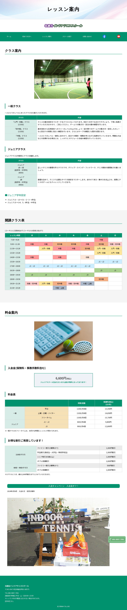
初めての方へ (26, 36)
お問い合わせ (87, 36)
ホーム (9, 36)
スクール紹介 (67, 36)
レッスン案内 (46, 36)
